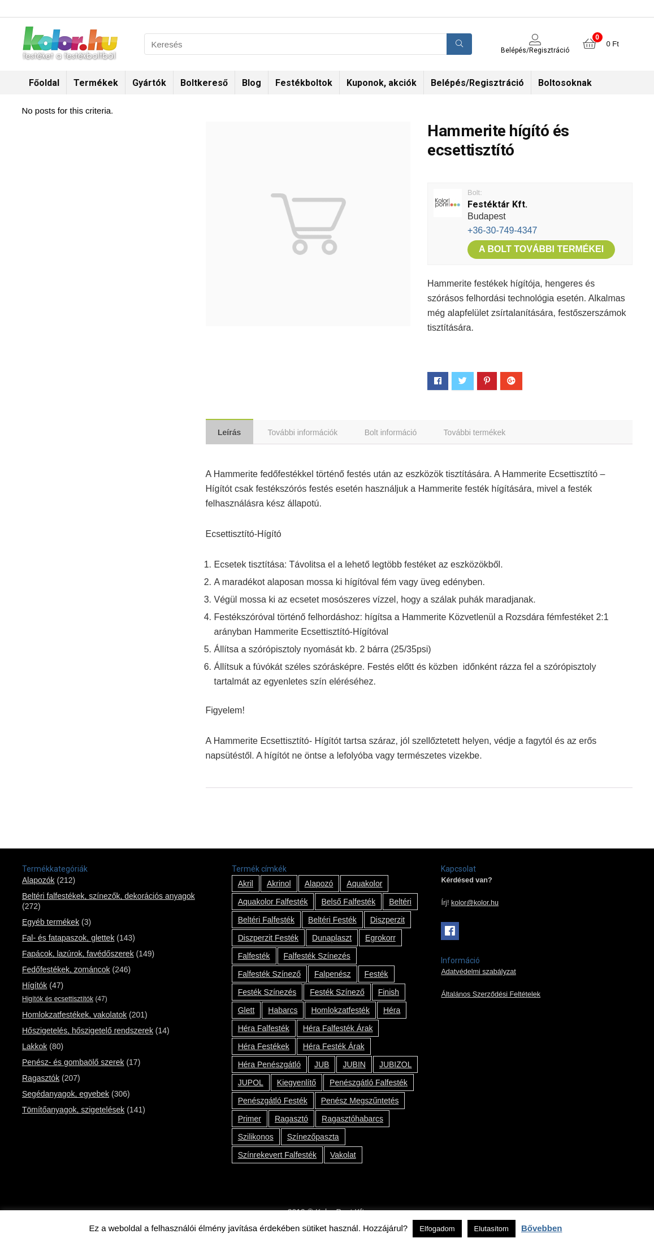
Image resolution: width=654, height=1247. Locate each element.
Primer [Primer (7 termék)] (249, 1120)
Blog (251, 82)
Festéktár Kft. (497, 204)
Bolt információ (396, 433)
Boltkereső (204, 82)
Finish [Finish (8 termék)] (388, 993)
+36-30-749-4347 (502, 230)
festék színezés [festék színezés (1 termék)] (267, 993)
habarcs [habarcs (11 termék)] (282, 1011)
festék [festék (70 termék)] (376, 975)
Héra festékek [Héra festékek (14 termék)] (263, 1048)
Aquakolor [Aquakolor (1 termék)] (364, 885)
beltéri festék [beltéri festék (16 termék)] (332, 921)
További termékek (482, 433)
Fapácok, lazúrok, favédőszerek (78, 955)
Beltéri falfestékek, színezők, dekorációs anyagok (108, 897)
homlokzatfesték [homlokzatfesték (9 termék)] (340, 1011)
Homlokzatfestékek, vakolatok (74, 1016)
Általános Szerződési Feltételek (490, 996)
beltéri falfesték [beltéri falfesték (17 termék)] (266, 921)
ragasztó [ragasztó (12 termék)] (291, 1120)
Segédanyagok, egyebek (65, 1095)
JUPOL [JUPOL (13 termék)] (250, 1084)
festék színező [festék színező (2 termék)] (337, 993)
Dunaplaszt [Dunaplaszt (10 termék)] (332, 939)
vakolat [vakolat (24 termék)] (343, 1156)
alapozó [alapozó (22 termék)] (319, 885)
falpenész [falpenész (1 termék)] (332, 975)
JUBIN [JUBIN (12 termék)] (354, 1066)
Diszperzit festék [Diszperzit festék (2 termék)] (268, 939)
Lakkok (34, 1048)
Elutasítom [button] (491, 1228)
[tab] (231, 432)
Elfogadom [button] (436, 1228)
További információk (306, 433)
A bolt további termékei (541, 249)
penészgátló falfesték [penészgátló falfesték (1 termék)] (369, 1084)
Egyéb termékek (50, 923)
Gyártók (149, 82)
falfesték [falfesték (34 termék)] (254, 957)
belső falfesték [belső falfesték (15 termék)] (348, 903)
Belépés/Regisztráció (477, 82)
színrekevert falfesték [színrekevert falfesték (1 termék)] (277, 1156)
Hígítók (34, 986)
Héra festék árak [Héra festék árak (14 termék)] (334, 1048)
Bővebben (541, 1228)
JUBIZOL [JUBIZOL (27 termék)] (395, 1066)
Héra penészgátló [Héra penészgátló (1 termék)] (269, 1066)
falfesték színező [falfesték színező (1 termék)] (269, 975)
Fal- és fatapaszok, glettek (68, 939)
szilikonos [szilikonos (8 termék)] (256, 1138)
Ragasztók (40, 1079)
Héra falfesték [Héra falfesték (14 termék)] (263, 1029)
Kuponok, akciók (382, 82)
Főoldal (44, 82)
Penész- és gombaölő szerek (73, 1063)
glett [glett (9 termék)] (246, 1011)
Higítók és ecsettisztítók (57, 1000)
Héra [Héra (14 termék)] (391, 1011)
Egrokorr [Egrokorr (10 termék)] (380, 939)
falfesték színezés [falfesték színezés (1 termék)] (317, 957)
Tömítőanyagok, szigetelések (73, 1111)
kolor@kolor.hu (475, 904)
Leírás (230, 433)
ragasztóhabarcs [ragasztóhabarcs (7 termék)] (352, 1120)
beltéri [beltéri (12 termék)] (400, 903)
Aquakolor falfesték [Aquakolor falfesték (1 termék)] (273, 903)
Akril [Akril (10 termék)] (245, 885)
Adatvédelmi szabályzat (478, 973)
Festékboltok (303, 82)
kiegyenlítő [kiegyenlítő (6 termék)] (296, 1084)
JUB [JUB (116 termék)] (321, 1066)
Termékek (95, 82)
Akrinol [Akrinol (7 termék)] (279, 885)
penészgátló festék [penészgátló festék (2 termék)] (272, 1102)
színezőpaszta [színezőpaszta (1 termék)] (313, 1138)
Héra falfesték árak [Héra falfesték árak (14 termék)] (338, 1029)
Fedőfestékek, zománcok (66, 971)
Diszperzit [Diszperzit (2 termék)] (387, 921)
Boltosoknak (565, 82)
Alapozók (38, 881)
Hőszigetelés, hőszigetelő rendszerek (87, 1032)
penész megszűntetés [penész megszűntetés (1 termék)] (360, 1102)
